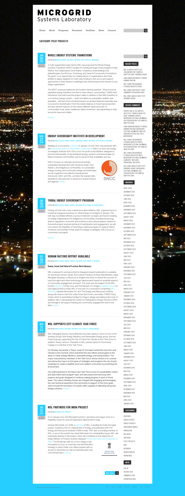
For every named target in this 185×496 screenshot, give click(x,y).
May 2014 (127, 396)
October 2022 (129, 245)
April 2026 (128, 188)
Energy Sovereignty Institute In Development (76, 136)
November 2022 (129, 242)
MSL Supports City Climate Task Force (72, 324)
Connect (112, 30)
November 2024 (129, 209)
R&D (125, 444)
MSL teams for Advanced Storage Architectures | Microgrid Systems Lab (133, 142)
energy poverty (70, 140)
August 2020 (129, 310)
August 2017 (128, 360)
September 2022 (130, 249)
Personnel (77, 30)
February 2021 (129, 292)
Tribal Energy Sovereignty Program (71, 200)
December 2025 (129, 191)
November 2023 (129, 227)
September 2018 (130, 342)
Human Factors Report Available (69, 256)
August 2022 (129, 252)
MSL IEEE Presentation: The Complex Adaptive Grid (135, 120)
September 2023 (130, 234)
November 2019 (129, 317)
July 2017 (127, 364)
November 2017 (129, 356)
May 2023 (127, 238)
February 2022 (129, 267)
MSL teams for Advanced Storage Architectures (133, 85)
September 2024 (130, 213)
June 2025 (127, 198)
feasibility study (108, 286)
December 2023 (129, 224)
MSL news (70, 60)
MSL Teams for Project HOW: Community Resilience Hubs (134, 91)
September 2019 (130, 321)
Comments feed (129, 475)
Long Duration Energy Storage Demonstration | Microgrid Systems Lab (135, 128)
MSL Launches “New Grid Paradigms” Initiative (135, 160)
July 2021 (127, 277)
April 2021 (127, 285)
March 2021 (128, 288)
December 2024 (129, 206)
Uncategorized (98, 205)
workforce (95, 60)
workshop (74, 146)
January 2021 (129, 295)
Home (42, 30)
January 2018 (129, 353)
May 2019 (127, 328)
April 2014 (127, 400)
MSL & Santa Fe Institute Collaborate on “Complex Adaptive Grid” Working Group (135, 72)
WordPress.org (130, 479)
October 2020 (129, 303)
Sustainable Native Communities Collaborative (71, 149)
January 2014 (129, 403)
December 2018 (129, 335)
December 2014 (129, 389)
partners (77, 60)
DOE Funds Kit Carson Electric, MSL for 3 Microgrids (135, 133)
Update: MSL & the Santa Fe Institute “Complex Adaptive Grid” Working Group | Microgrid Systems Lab (134, 114)
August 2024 (129, 216)
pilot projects (86, 60)
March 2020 (128, 313)
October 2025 (129, 195)
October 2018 (129, 339)
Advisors (127, 416)
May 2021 (127, 281)
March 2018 (128, 349)
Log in (126, 468)
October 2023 (129, 231)
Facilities (90, 30)
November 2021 (129, 270)
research (109, 140)
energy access (59, 140)
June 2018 (127, 346)
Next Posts (110, 473)
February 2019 (129, 331)
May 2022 (127, 260)
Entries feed (128, 471)
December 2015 (129, 378)
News (101, 30)
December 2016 (129, 367)
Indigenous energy (60, 60)
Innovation (128, 430)
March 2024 (128, 220)
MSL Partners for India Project (68, 407)
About (52, 30)
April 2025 (128, 202)
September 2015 (130, 382)
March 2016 (128, 374)
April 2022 (128, 263)
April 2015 (127, 385)
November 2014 (129, 392)
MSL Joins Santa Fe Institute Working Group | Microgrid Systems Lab (134, 168)
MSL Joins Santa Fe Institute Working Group (134, 97)
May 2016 (127, 371)
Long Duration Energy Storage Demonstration (135, 79)
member (79, 425)
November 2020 (129, 299)
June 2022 (127, 256)
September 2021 (130, 274)
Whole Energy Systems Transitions (70, 55)
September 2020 (130, 306)
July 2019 (127, 324)
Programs (63, 30)
